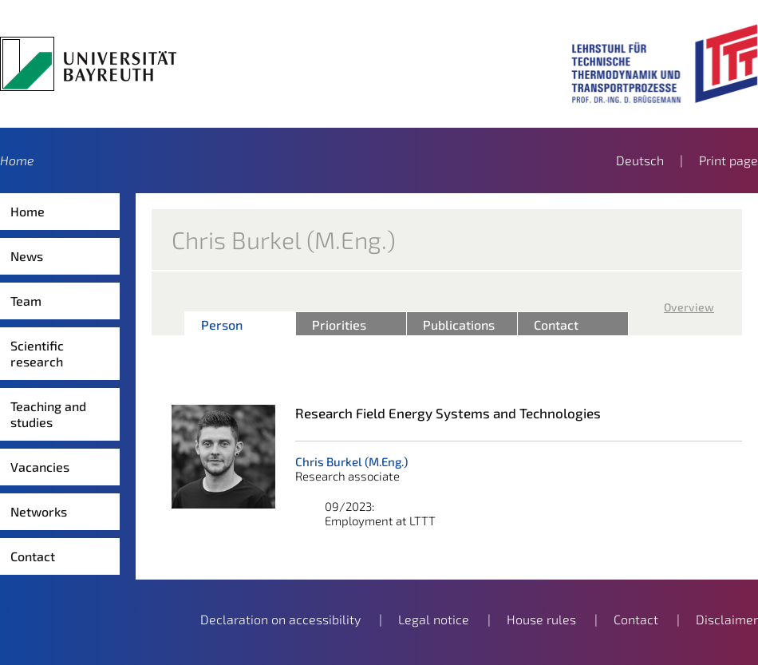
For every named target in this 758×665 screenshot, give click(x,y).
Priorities (339, 324)
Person (222, 324)
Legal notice (433, 619)
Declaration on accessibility (280, 619)
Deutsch (640, 160)
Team (25, 300)
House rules (541, 619)
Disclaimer (727, 619)
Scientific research (37, 353)
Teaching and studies (48, 413)
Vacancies (39, 466)
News (26, 255)
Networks (38, 511)
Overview (689, 307)
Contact (32, 556)
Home (17, 160)
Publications (459, 324)
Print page (728, 160)
